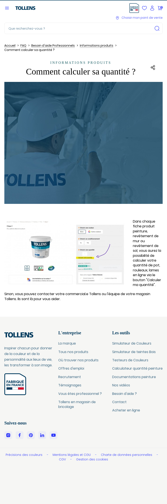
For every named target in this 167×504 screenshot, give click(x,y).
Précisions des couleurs (24, 455)
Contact (119, 401)
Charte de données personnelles (127, 455)
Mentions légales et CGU (72, 455)
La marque (67, 343)
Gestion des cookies (92, 459)
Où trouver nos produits (78, 360)
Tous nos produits (73, 351)
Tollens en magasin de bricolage (77, 404)
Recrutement (69, 376)
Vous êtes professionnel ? (80, 393)
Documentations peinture (134, 376)
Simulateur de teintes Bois (134, 351)
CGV (63, 459)
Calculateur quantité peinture (137, 368)
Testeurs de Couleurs (130, 360)
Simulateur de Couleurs (131, 343)
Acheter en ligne (126, 410)
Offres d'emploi (71, 368)
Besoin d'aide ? (124, 393)
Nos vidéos (121, 385)
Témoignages (69, 385)
